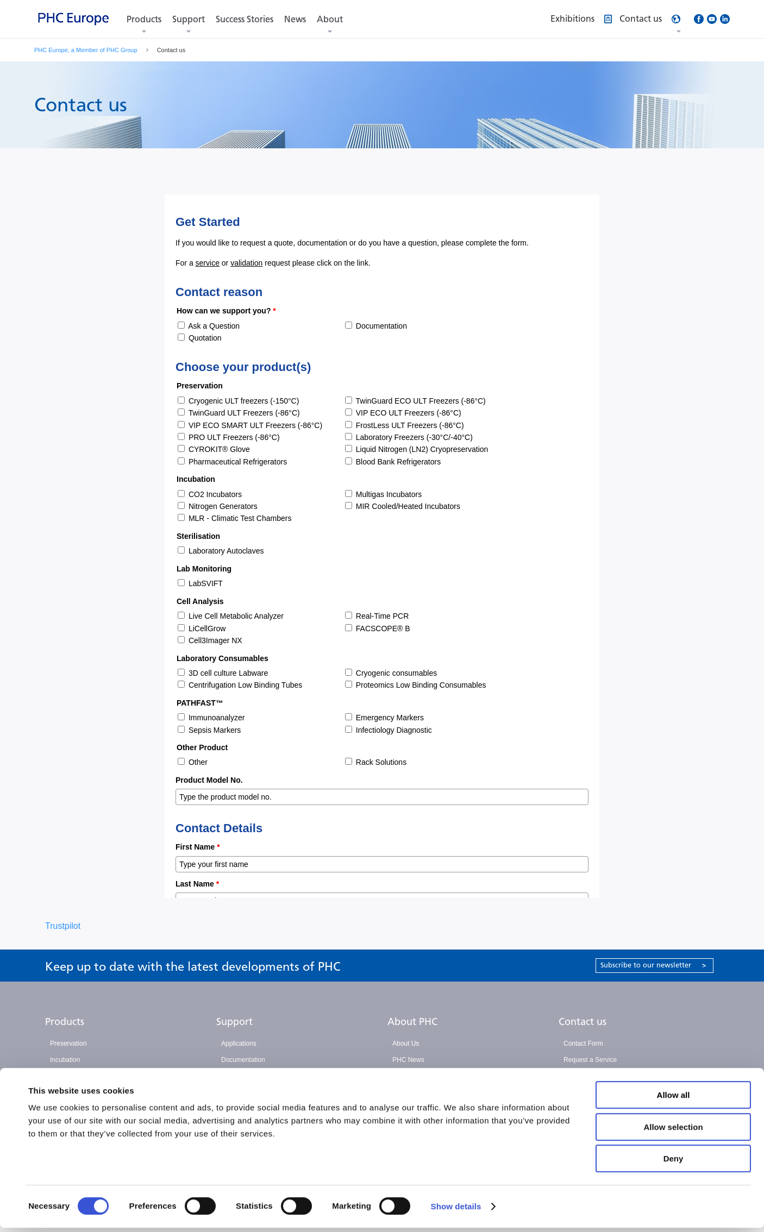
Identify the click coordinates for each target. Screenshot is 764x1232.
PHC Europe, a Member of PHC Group (85, 50)
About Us (405, 1043)
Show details (456, 1210)
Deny (673, 1162)
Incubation (65, 1060)
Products (144, 19)
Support (188, 19)
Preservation (68, 1043)
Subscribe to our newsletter (653, 965)
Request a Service (590, 1060)
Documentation (243, 1060)
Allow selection (673, 1131)
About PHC (412, 1022)
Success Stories (244, 19)
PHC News (408, 1060)
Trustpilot (62, 926)
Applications (238, 1043)
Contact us (582, 1022)
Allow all (673, 1099)
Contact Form (583, 1043)
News (295, 19)
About (330, 19)
